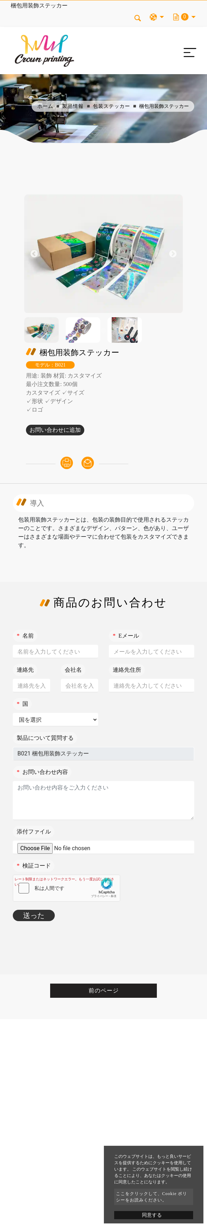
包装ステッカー (111, 106)
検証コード (34, 866)
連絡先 (25, 670)
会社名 (73, 670)
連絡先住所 (127, 670)
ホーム (45, 106)
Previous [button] (34, 254)
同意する (152, 1215)
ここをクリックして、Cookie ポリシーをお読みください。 (151, 1197)
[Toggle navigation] (188, 51)
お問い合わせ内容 (42, 772)
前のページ (104, 990)
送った (33, 915)
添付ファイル (34, 832)
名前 (25, 636)
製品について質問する (45, 738)
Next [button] (173, 254)
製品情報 (73, 106)
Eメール (126, 636)
